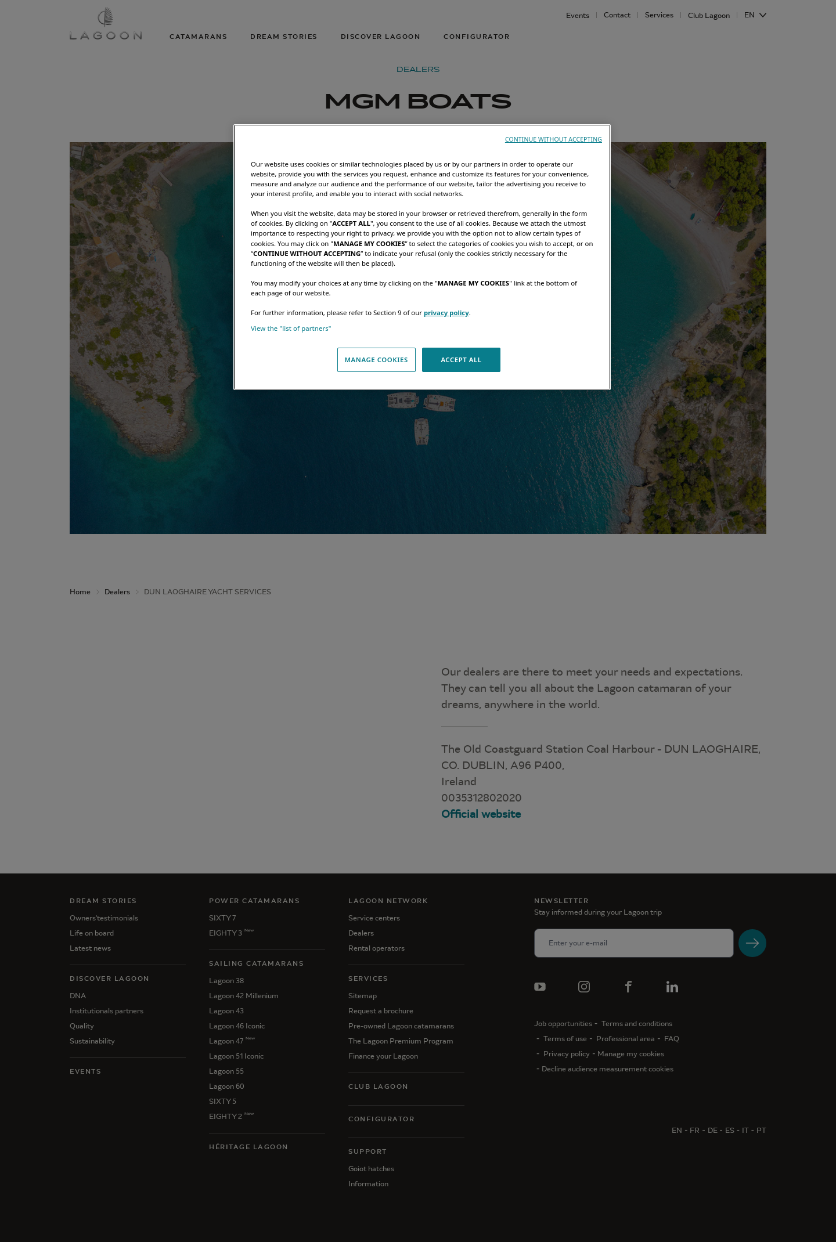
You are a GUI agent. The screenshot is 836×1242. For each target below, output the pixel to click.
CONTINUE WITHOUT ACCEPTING (553, 139)
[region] (422, 257)
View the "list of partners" (291, 328)
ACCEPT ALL (461, 359)
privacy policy (446, 312)
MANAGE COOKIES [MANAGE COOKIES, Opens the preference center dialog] (376, 359)
